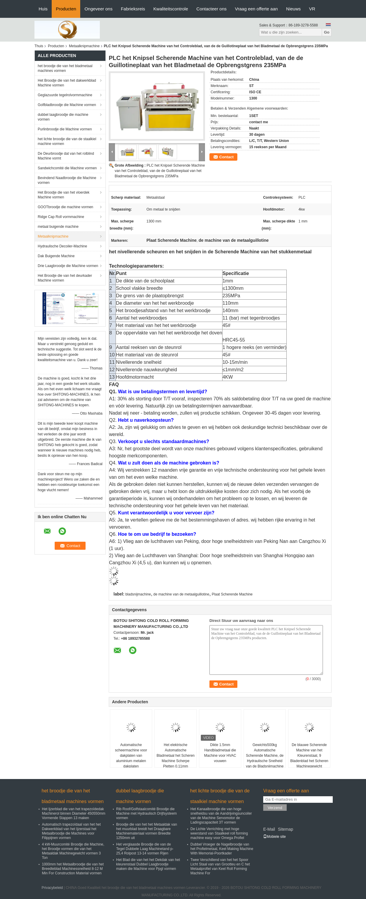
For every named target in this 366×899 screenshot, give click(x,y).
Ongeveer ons (98, 8)
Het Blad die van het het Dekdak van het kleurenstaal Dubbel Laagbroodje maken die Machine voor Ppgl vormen (148, 864)
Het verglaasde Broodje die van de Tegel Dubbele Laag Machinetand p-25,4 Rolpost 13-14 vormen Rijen (144, 848)
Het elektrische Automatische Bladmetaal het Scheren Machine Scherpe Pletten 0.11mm (176, 755)
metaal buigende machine (58, 227)
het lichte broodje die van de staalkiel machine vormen (67, 141)
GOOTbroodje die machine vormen (65, 207)
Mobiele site (274, 837)
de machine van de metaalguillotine (181, 594)
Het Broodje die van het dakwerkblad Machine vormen (67, 82)
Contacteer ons (211, 8)
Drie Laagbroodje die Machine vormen (68, 266)
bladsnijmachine (138, 594)
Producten (66, 8)
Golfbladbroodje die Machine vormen (67, 105)
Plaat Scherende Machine (232, 594)
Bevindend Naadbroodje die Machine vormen (67, 180)
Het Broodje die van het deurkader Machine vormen (65, 278)
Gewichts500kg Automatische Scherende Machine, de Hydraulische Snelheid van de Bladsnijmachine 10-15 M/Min (265, 758)
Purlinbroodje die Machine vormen (65, 129)
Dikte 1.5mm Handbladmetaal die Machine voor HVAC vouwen (220, 753)
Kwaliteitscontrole (170, 8)
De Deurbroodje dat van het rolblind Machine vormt (66, 155)
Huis (43, 8)
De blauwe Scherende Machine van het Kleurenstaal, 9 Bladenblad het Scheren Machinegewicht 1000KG (309, 758)
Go (326, 32)
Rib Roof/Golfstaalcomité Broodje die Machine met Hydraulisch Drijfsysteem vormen (146, 813)
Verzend (275, 807)
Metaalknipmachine (84, 46)
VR (312, 8)
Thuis (38, 46)
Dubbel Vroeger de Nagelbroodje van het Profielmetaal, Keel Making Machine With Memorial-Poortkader (221, 848)
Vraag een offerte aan (256, 8)
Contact (226, 157)
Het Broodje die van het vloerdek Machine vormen (63, 194)
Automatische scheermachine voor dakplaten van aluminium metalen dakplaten (131, 755)
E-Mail (269, 829)
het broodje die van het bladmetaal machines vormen (65, 68)
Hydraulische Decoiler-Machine (62, 246)
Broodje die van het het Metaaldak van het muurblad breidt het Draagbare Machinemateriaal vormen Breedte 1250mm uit (146, 831)
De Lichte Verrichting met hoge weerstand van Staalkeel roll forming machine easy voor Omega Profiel (219, 833)
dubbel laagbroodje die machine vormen (63, 117)
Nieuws (293, 8)
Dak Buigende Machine (56, 256)
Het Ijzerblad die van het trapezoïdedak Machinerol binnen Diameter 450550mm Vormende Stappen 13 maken (73, 813)
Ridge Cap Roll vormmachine (61, 217)
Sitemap (285, 829)
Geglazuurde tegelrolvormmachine (65, 95)
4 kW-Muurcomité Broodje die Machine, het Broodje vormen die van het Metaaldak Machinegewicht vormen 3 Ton (73, 851)
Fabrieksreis (133, 8)
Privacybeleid (52, 888)
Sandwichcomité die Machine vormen (67, 168)
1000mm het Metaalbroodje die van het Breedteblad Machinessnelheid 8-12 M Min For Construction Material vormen (73, 868)
